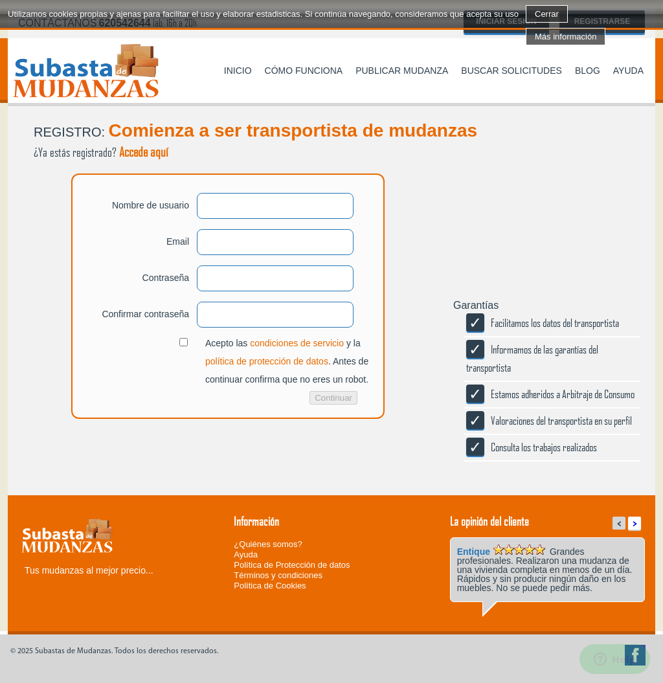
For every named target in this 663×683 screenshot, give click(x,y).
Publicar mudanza (401, 70)
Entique (473, 551)
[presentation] (106, 470)
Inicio (238, 70)
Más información (565, 36)
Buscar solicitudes (511, 70)
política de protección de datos (266, 361)
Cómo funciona (304, 70)
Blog (587, 70)
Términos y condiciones (278, 575)
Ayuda (628, 70)
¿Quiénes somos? (268, 544)
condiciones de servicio (297, 343)
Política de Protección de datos (292, 565)
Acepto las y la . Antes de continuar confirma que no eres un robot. (286, 361)
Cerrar (547, 14)
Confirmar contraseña (145, 314)
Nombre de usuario (150, 205)
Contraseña (165, 278)
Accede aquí (143, 151)
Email (177, 241)
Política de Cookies (270, 585)
